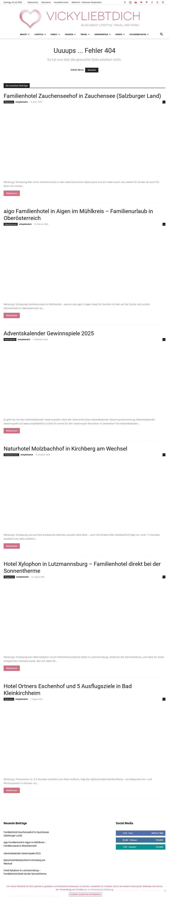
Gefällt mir (157, 833)
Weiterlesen (11, 193)
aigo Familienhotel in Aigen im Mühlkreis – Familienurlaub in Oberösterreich (25, 844)
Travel (85, 34)
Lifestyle (40, 34)
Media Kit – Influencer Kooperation (87, 2)
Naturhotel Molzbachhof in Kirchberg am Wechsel (65, 448)
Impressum (46, 2)
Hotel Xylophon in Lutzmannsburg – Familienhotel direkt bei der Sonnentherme (25, 872)
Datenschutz (33, 2)
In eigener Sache (139, 34)
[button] (161, 34)
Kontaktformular (61, 2)
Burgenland (9, 577)
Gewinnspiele (103, 34)
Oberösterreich (11, 224)
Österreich (9, 102)
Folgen (159, 840)
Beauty (25, 34)
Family (55, 34)
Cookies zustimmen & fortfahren (85, 894)
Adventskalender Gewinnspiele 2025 (49, 333)
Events (120, 34)
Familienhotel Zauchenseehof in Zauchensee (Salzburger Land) (82, 96)
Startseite (92, 70)
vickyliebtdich (21, 102)
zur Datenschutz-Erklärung (100, 889)
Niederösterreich (11, 455)
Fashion (70, 34)
